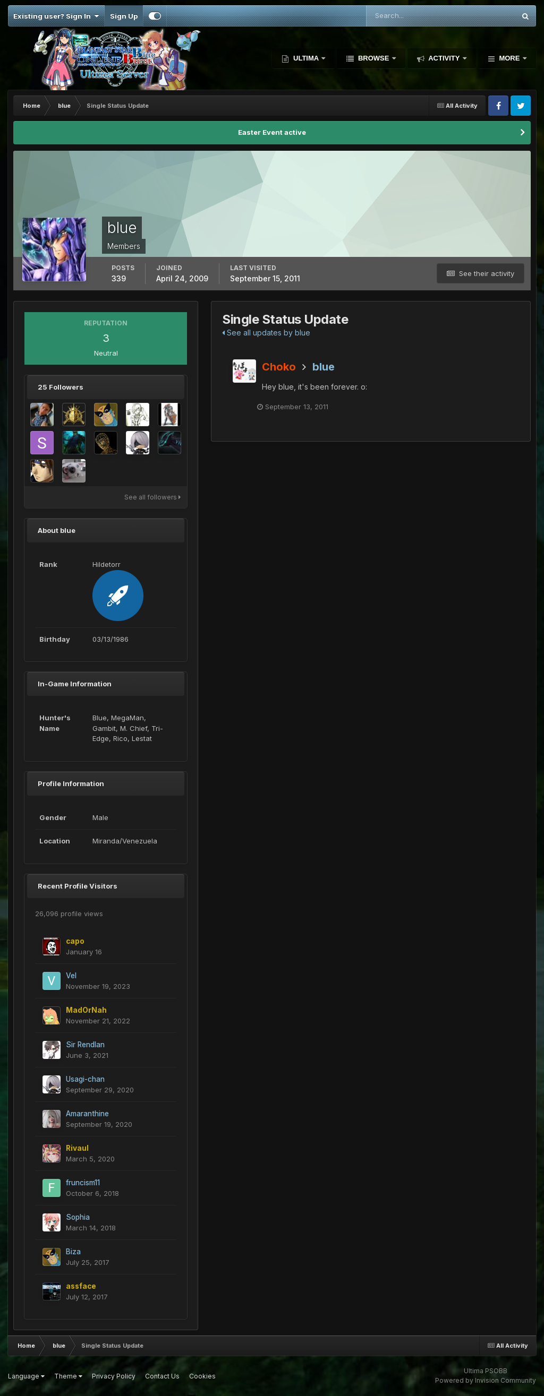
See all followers (152, 497)
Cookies (202, 1376)
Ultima (305, 58)
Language (26, 1376)
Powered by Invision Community (485, 1380)
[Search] (406, 16)
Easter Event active (272, 132)
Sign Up (124, 16)
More (509, 58)
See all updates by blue (266, 332)
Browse (373, 58)
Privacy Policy (113, 1376)
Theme (68, 1376)
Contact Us (162, 1376)
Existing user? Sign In (56, 16)
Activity (444, 58)
